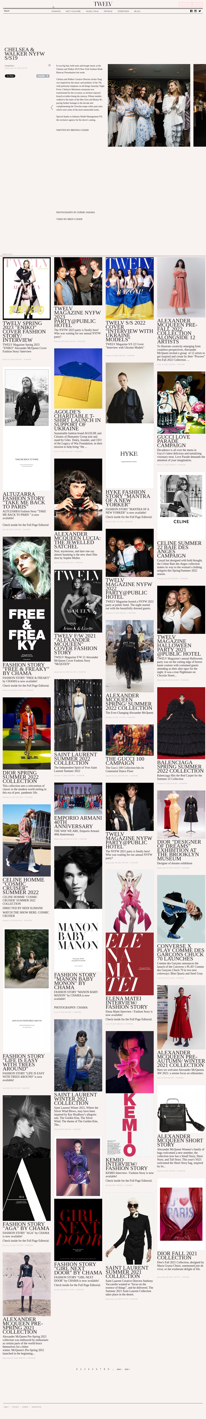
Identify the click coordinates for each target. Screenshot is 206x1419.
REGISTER (185, 4)
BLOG (137, 11)
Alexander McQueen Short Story (180, 1140)
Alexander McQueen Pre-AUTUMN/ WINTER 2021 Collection (181, 1058)
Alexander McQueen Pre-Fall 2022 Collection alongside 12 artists (177, 331)
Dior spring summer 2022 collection (21, 777)
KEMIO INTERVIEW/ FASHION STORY (127, 1164)
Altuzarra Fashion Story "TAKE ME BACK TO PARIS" (24, 500)
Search (6, 11)
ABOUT (6, 1407)
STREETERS (123, 11)
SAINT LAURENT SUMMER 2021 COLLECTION (127, 1272)
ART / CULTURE (73, 11)
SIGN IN (197, 4)
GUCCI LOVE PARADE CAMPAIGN (173, 441)
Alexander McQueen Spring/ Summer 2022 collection (129, 701)
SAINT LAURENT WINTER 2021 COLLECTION (75, 1099)
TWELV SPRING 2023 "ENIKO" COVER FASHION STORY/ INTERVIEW (24, 331)
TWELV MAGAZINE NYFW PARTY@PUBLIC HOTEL (129, 840)
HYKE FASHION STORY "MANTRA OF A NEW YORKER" (128, 498)
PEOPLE (108, 11)
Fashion (9, 66)
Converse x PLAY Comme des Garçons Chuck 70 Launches (180, 952)
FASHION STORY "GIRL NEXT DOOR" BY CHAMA (78, 1268)
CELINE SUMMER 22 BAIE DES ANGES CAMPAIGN (179, 549)
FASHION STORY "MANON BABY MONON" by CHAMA (75, 981)
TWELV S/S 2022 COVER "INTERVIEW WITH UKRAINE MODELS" (129, 331)
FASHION (56, 11)
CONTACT (15, 1407)
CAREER (25, 1407)
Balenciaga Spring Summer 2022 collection (180, 766)
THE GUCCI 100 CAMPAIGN (125, 761)
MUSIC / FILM (92, 11)
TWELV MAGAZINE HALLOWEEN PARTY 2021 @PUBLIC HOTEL (179, 645)
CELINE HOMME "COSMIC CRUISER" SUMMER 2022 (23, 886)
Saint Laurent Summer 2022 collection (75, 758)
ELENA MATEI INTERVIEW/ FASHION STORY (127, 1002)
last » (127, 1369)
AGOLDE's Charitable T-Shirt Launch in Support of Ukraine (77, 420)
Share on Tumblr (42, 76)
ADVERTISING (37, 1407)
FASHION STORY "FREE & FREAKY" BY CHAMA (26, 669)
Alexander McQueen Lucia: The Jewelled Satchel (77, 540)
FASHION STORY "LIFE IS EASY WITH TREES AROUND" (24, 1062)
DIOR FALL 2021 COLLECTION (177, 1255)
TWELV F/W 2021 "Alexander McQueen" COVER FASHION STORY (75, 644)
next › (119, 1369)
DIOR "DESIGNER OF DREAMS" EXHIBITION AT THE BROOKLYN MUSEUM (179, 850)
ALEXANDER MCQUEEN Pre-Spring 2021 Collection (23, 1325)
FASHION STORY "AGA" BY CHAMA (26, 1226)
